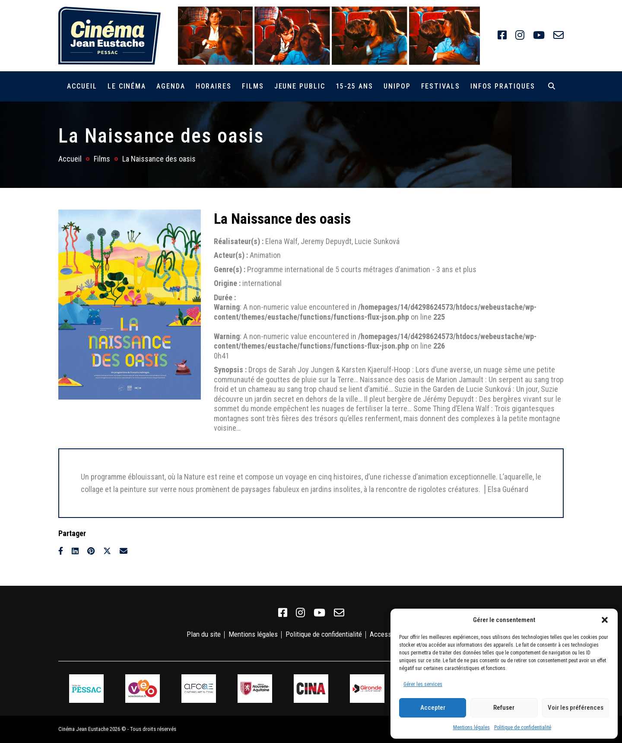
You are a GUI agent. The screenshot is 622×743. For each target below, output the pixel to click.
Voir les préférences (575, 707)
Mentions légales (471, 727)
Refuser (503, 707)
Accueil (82, 86)
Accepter (432, 707)
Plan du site (204, 634)
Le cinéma (127, 86)
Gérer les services (422, 684)
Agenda (170, 86)
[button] (604, 620)
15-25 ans (354, 86)
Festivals (440, 86)
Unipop (397, 86)
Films (253, 86)
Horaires (214, 86)
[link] (502, 35)
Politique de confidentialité (522, 727)
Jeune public (299, 86)
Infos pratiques (502, 86)
